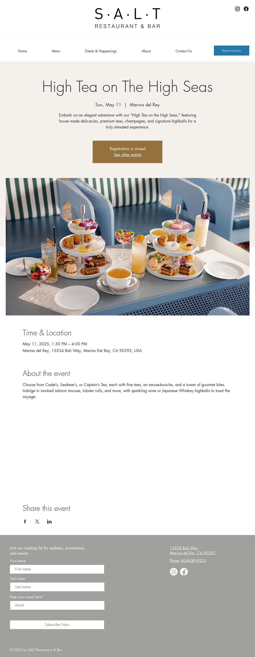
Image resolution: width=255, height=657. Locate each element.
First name (17, 561)
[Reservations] (231, 51)
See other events (127, 154)
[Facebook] (246, 9)
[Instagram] (237, 9)
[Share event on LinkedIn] (49, 522)
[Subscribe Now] (57, 624)
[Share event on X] (37, 522)
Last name (17, 578)
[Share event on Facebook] (25, 522)
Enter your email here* (27, 597)
